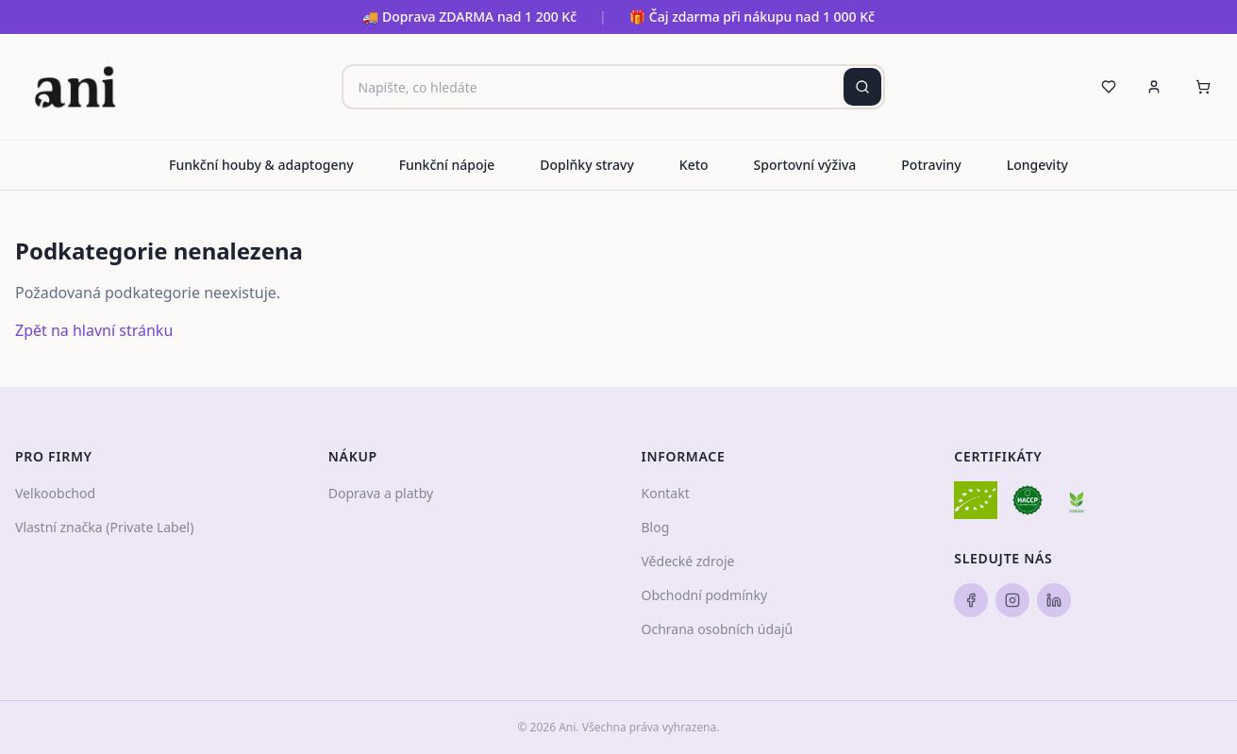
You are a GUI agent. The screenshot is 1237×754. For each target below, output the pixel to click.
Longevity (1037, 165)
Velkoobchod (55, 493)
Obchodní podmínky (705, 595)
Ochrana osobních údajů (718, 629)
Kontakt (666, 493)
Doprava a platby (380, 493)
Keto (694, 165)
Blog (656, 527)
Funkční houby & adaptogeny (261, 165)
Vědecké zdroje (688, 561)
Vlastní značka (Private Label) (104, 527)
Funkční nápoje (447, 165)
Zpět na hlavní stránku (94, 330)
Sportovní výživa (805, 165)
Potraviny (931, 165)
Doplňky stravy (586, 165)
